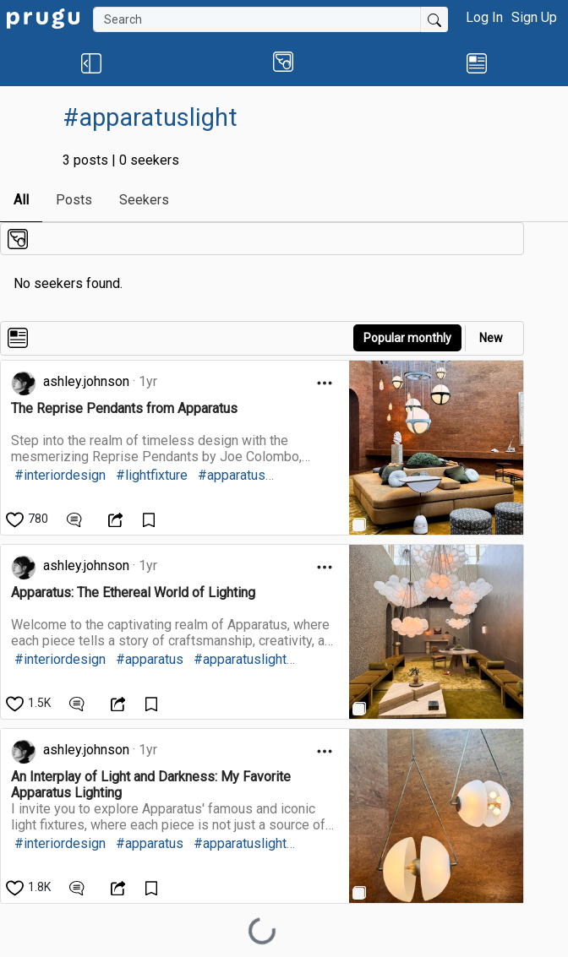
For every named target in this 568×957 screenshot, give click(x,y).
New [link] (491, 338)
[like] (28, 518)
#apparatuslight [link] (240, 659)
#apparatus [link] (231, 475)
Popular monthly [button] (407, 338)
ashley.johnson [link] (86, 381)
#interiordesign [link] (60, 475)
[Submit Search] (434, 19)
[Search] (257, 19)
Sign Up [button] (534, 17)
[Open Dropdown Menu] (324, 383)
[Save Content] (151, 518)
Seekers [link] (144, 200)
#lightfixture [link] (152, 475)
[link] (43, 17)
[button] (91, 62)
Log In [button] (484, 17)
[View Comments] (76, 518)
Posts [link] (74, 200)
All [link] (21, 200)
